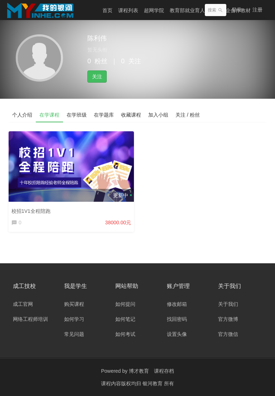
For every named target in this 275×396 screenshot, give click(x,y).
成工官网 (23, 304)
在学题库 (104, 115)
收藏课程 (131, 115)
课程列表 (128, 10)
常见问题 (74, 334)
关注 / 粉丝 (187, 115)
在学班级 (77, 115)
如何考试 (125, 334)
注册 (257, 10)
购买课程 (74, 304)
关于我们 (228, 304)
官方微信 (228, 334)
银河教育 (153, 383)
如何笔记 (125, 319)
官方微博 (228, 319)
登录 (237, 10)
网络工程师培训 (30, 319)
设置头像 (177, 334)
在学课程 (49, 115)
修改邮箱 (177, 304)
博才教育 (139, 371)
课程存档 (164, 371)
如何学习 (74, 319)
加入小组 (158, 115)
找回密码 (177, 319)
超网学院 (154, 10)
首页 (107, 10)
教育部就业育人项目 (192, 10)
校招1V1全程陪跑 (30, 211)
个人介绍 (22, 115)
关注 (97, 76)
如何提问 (125, 304)
